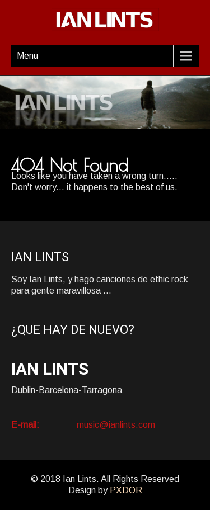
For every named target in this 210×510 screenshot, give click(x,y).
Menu (27, 55)
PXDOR (126, 490)
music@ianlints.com (116, 424)
